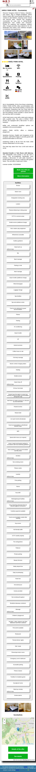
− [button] (4, 722)
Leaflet (23, 743)
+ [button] (4, 720)
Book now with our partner (23, 170)
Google (25, 767)
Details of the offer (18, 749)
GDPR (17, 770)
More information (23, 176)
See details (18, 756)
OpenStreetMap (30, 743)
